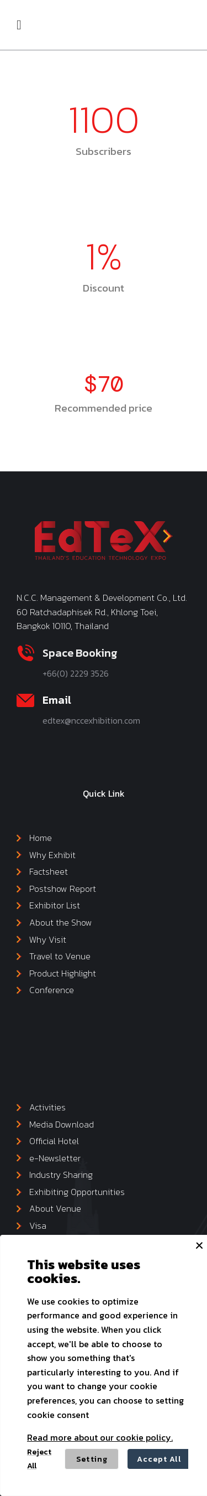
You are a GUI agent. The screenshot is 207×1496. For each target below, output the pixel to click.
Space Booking (80, 653)
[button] (19, 25)
